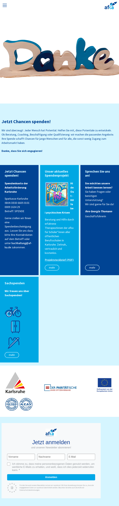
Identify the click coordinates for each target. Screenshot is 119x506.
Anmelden (51, 477)
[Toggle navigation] (5, 4)
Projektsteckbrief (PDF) (59, 260)
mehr (52, 267)
